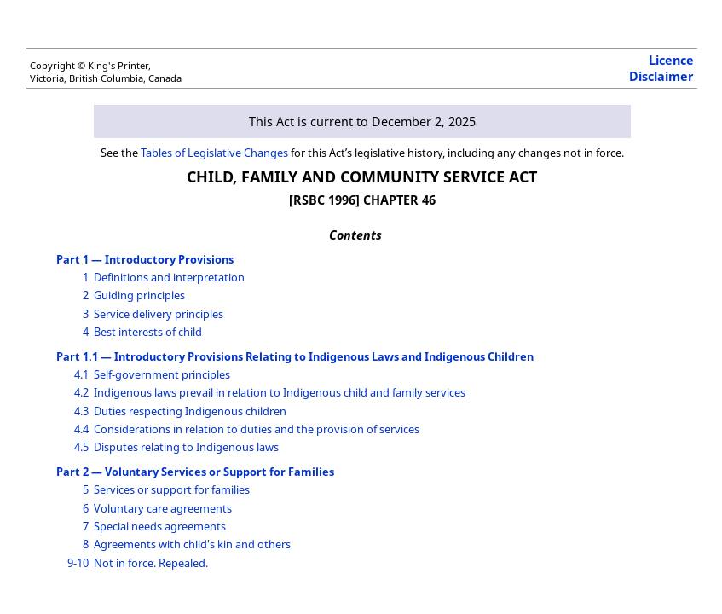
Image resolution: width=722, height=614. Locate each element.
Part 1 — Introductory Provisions (145, 259)
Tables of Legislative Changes (214, 152)
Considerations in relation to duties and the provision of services (256, 429)
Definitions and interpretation (169, 277)
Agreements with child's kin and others (192, 544)
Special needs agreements (160, 526)
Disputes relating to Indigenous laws (186, 447)
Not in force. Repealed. (151, 563)
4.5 (81, 447)
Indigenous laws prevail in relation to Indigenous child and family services (279, 392)
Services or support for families (172, 489)
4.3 (81, 411)
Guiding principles (139, 295)
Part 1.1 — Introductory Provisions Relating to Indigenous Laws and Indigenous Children (295, 356)
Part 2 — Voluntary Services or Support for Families (195, 471)
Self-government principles (162, 374)
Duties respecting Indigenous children (190, 411)
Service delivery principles (158, 313)
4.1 (81, 374)
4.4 (81, 429)
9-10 (78, 563)
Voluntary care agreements (163, 508)
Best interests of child (148, 331)
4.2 (81, 392)
